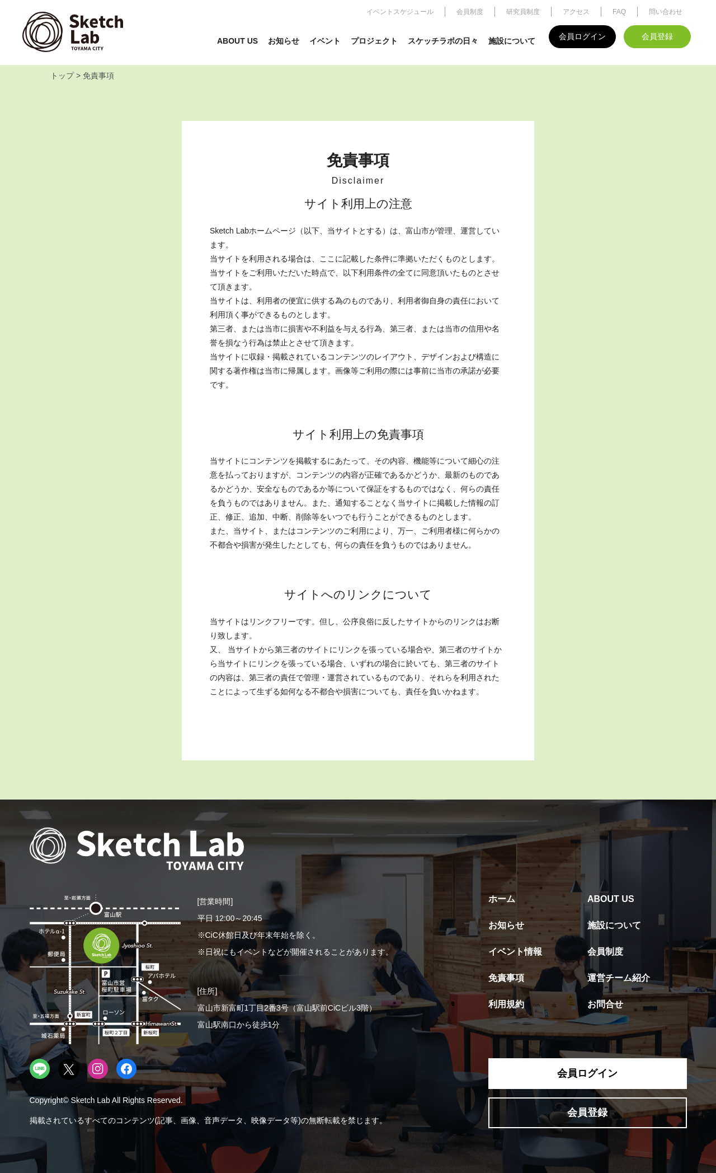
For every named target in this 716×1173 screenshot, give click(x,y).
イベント (325, 40)
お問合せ (605, 1004)
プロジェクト (374, 40)
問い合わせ (665, 12)
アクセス (576, 12)
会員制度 (469, 12)
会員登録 (657, 36)
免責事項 (506, 978)
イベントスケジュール (400, 12)
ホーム (501, 899)
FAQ (619, 12)
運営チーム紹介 (618, 978)
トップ (62, 75)
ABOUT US (237, 40)
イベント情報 (515, 951)
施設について (511, 40)
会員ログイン (582, 36)
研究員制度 (523, 12)
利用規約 (506, 1004)
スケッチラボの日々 (443, 40)
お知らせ (283, 40)
